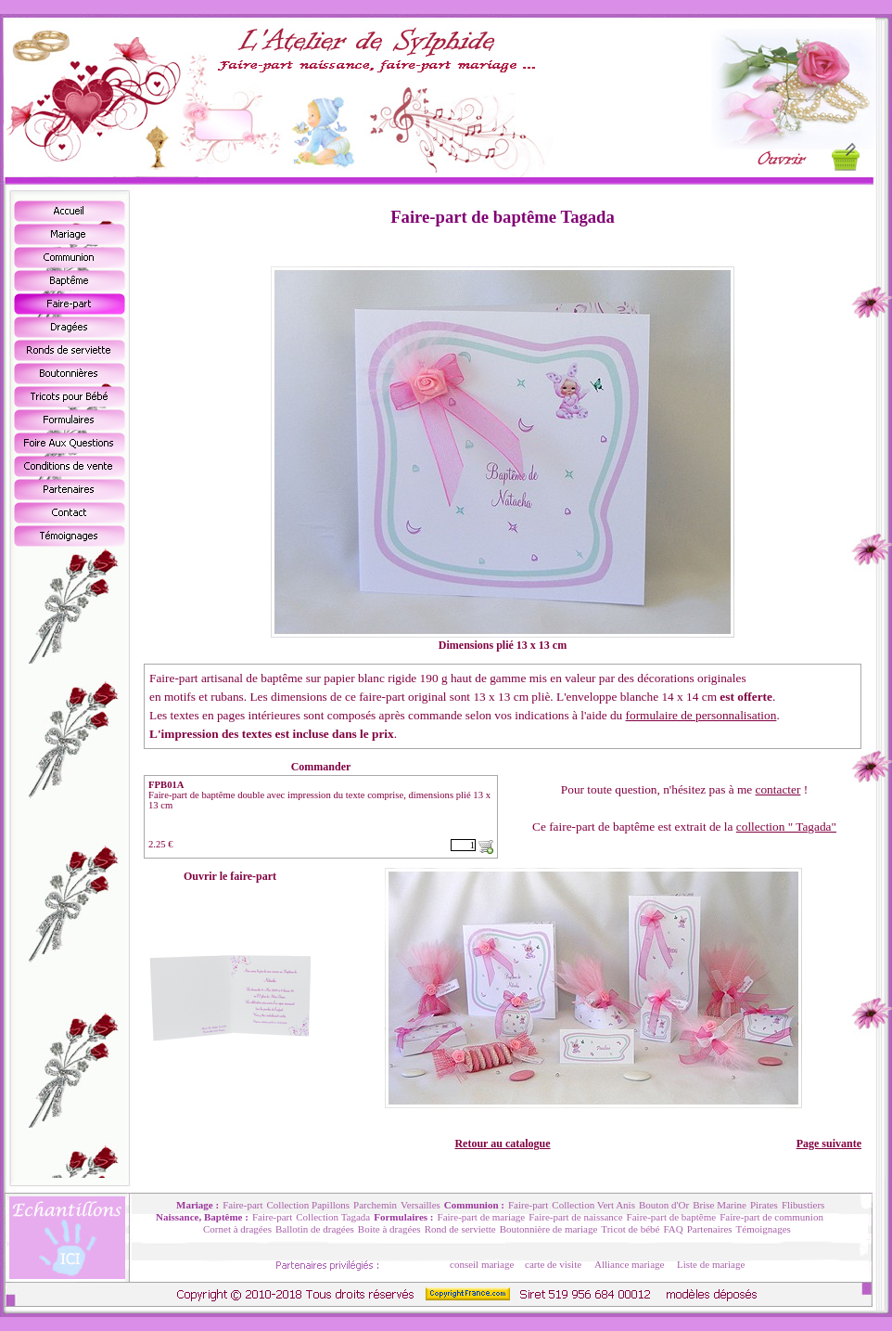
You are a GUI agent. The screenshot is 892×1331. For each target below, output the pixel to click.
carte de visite (553, 1264)
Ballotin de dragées (314, 1228)
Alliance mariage (629, 1264)
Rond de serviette (460, 1228)
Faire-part (242, 1204)
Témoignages (763, 1228)
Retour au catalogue (502, 1143)
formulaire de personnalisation (701, 715)
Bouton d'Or (664, 1204)
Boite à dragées (389, 1228)
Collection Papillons (308, 1204)
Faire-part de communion (771, 1216)
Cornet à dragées (237, 1228)
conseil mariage (482, 1264)
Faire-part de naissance (575, 1216)
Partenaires (710, 1228)
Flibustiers (803, 1204)
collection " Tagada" (786, 826)
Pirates (764, 1204)
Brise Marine (719, 1204)
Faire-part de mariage (482, 1216)
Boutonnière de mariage (549, 1228)
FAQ (672, 1228)
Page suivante (828, 1143)
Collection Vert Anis (593, 1204)
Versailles (420, 1204)
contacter (778, 789)
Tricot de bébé (630, 1228)
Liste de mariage (711, 1264)
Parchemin (375, 1204)
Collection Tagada (333, 1216)
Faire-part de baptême (672, 1216)
